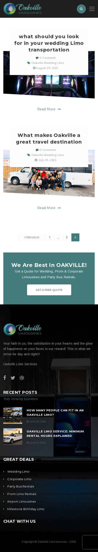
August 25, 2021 (47, 70)
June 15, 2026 (37, 442)
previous (31, 237)
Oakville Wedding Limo (47, 65)
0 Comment (45, 59)
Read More (49, 111)
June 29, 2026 (37, 421)
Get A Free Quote (49, 290)
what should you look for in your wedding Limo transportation (49, 45)
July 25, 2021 (47, 164)
